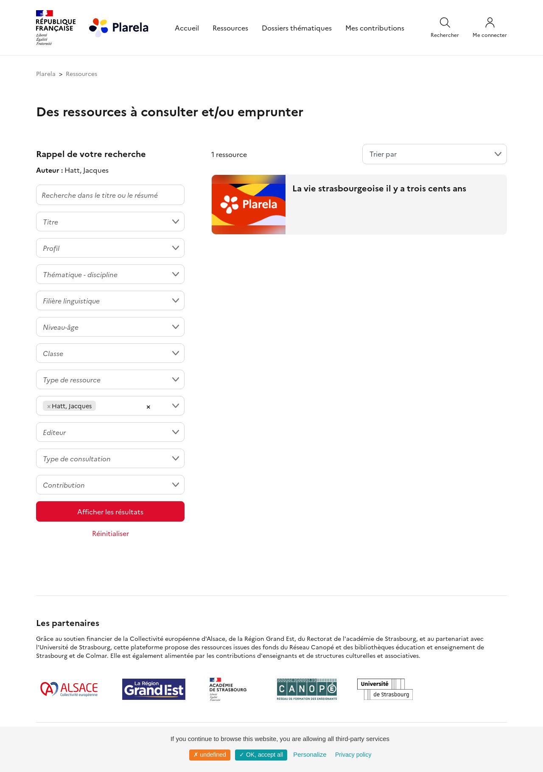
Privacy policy (353, 754)
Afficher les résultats (110, 511)
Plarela (46, 73)
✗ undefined (209, 754)
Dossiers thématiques (297, 27)
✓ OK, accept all (261, 754)
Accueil (187, 27)
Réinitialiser (110, 533)
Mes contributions (374, 27)
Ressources (230, 27)
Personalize (309, 754)
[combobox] (110, 221)
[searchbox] (100, 406)
